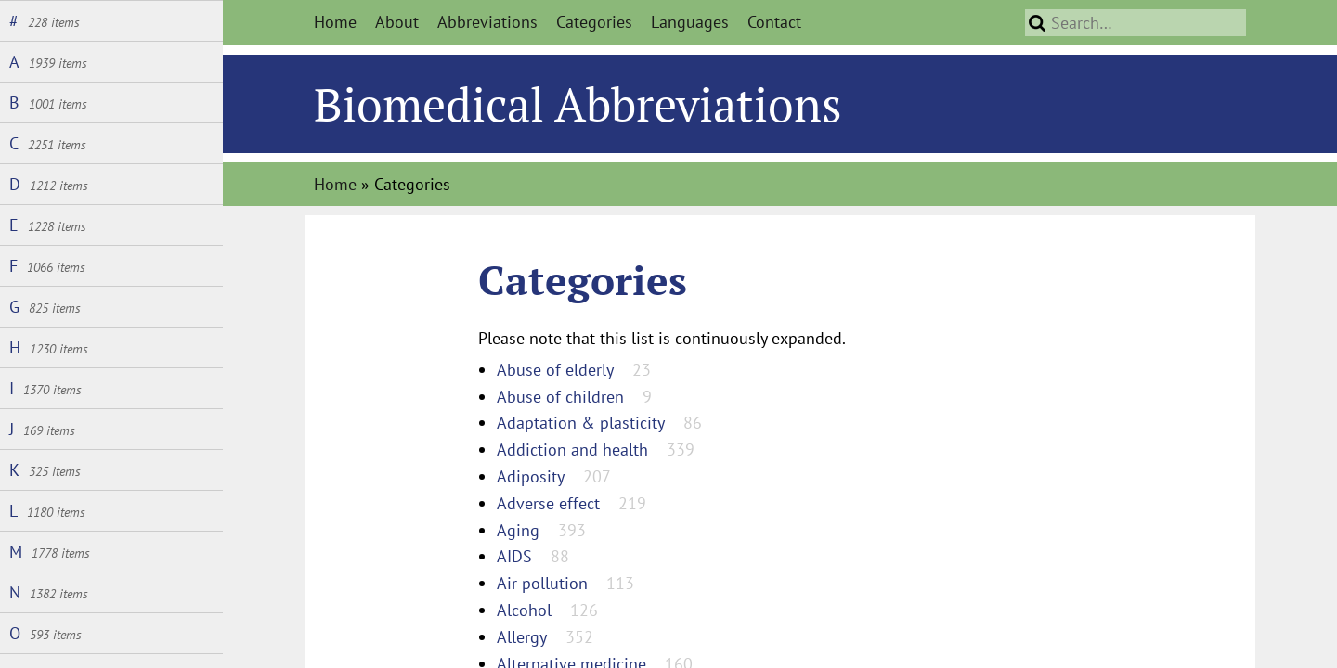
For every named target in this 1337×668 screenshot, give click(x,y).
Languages (690, 21)
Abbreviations (487, 21)
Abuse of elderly (555, 369)
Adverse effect (548, 503)
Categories (594, 21)
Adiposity (531, 476)
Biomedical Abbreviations (578, 104)
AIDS (514, 556)
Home (335, 21)
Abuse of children (560, 396)
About (397, 21)
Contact (774, 21)
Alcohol (524, 610)
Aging (518, 530)
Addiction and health (572, 449)
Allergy (522, 637)
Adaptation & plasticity (581, 422)
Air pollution (542, 583)
